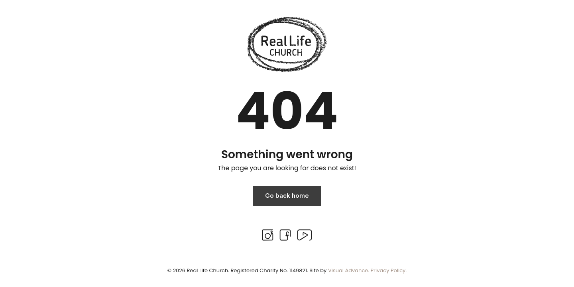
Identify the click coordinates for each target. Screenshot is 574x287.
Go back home (287, 195)
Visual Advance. (348, 270)
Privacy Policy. (389, 270)
